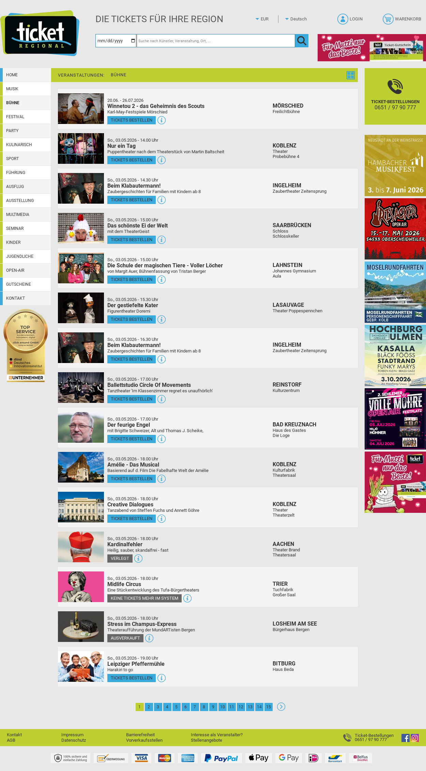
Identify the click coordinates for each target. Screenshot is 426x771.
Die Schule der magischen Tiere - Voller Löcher (165, 265)
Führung (15, 172)
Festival (15, 116)
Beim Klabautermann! (134, 186)
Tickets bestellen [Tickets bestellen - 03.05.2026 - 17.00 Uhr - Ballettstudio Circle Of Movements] (131, 399)
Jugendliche (19, 256)
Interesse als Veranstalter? (217, 734)
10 (222, 707)
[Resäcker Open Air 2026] (395, 228)
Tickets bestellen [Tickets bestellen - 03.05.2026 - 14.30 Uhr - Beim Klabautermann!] (131, 199)
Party (12, 130)
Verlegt (120, 558)
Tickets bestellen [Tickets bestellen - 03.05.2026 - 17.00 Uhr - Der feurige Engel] (131, 438)
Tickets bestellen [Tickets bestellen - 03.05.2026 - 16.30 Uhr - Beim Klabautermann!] (131, 359)
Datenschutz (73, 740)
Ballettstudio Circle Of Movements (149, 385)
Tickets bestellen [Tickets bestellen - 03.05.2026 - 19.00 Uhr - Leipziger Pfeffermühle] (131, 677)
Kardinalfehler (124, 544)
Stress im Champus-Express (142, 624)
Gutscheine (18, 284)
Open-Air (15, 270)
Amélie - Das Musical (133, 464)
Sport (12, 158)
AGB (11, 740)
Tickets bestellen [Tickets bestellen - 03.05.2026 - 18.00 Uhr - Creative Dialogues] (131, 518)
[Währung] (271, 19)
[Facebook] (405, 740)
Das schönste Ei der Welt (137, 225)
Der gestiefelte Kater (132, 305)
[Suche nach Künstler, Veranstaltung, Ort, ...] (216, 40)
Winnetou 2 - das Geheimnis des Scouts (155, 106)
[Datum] (115, 40)
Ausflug (15, 186)
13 (250, 707)
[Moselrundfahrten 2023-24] (395, 292)
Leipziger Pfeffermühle (136, 664)
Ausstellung (20, 200)
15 (268, 707)
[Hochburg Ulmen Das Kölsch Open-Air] (395, 355)
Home (12, 75)
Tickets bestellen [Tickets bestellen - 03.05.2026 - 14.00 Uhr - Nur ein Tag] (131, 159)
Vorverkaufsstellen (144, 740)
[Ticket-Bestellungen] (395, 102)
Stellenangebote (206, 740)
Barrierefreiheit (140, 734)
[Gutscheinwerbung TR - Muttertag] (395, 482)
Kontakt (15, 298)
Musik (12, 88)
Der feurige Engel (128, 425)
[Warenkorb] (403, 21)
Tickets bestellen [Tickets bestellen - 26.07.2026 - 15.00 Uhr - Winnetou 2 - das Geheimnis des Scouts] (131, 120)
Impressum (72, 734)
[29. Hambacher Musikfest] (395, 165)
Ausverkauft (125, 638)
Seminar (15, 228)
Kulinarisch (19, 144)
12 (241, 707)
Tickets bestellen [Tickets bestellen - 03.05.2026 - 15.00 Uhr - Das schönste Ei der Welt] (131, 239)
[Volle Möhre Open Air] (395, 418)
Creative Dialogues (130, 504)
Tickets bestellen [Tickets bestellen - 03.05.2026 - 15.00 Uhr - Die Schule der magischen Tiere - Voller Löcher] (131, 279)
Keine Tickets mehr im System (144, 598)
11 (231, 707)
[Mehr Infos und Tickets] (81, 108)
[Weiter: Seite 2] (281, 709)
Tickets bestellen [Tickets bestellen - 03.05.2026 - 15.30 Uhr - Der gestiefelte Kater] (131, 319)
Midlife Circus (124, 584)
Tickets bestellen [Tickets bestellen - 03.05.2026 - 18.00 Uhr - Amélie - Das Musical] (131, 478)
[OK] (301, 40)
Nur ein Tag (121, 146)
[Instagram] (415, 740)
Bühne (12, 102)
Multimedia (17, 214)
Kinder (13, 242)
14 (259, 707)
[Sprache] (300, 19)
